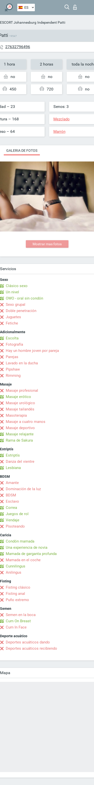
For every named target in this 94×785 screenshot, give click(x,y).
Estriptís (13, 455)
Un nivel (12, 292)
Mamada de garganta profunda (31, 553)
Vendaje (12, 520)
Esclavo (12, 501)
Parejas (12, 357)
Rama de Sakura (19, 440)
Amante (12, 482)
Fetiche (12, 323)
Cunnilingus (15, 566)
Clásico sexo (17, 286)
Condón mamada (20, 541)
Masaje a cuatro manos (25, 421)
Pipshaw (13, 369)
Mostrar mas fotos (47, 244)
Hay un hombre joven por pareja (32, 350)
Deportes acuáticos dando (28, 642)
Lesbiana (13, 468)
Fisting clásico (18, 587)
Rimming (13, 375)
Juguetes (13, 317)
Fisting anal (15, 593)
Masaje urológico (20, 403)
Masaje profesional (22, 390)
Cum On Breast (18, 621)
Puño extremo (17, 600)
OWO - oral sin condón (24, 298)
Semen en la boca (21, 615)
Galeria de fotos (21, 151)
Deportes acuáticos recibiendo (31, 648)
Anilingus (13, 572)
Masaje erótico (18, 396)
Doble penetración (21, 311)
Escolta (12, 338)
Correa (11, 507)
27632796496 (17, 46)
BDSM (11, 495)
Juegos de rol (17, 514)
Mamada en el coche (23, 560)
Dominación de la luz (23, 489)
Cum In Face (16, 627)
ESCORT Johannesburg (18, 22)
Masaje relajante (20, 434)
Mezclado (61, 119)
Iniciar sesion (75, 7)
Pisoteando (15, 526)
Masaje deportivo (20, 428)
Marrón (59, 131)
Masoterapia (16, 415)
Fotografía (14, 344)
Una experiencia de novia (26, 547)
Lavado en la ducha (22, 363)
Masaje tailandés (20, 409)
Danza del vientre (20, 461)
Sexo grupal (15, 304)
